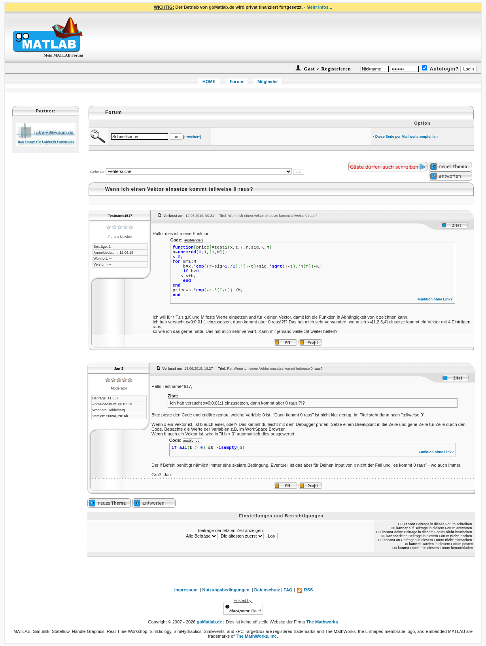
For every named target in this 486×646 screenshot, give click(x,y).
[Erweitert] (192, 137)
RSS (304, 589)
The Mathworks (322, 621)
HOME (209, 81)
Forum (236, 81)
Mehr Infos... (319, 7)
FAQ (288, 589)
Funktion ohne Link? (435, 299)
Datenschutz (267, 589)
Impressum (186, 589)
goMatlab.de (209, 621)
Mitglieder (267, 81)
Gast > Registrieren (327, 69)
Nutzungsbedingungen (225, 589)
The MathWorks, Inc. (257, 636)
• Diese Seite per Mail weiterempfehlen (405, 137)
